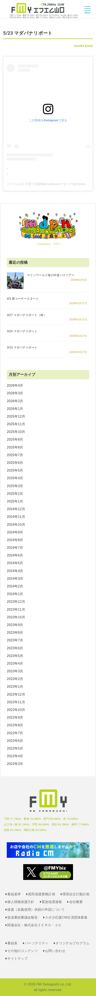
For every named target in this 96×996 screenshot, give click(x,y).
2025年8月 (15, 447)
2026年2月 (15, 401)
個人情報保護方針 (20, 902)
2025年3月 (15, 486)
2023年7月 (15, 640)
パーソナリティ (36, 943)
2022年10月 (16, 710)
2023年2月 (15, 679)
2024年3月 (15, 578)
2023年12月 (16, 601)
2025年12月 (16, 416)
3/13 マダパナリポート (22, 347)
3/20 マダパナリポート (22, 331)
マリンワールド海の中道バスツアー (50, 275)
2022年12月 (16, 694)
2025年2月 (15, 493)
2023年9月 (15, 625)
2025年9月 (15, 439)
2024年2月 (15, 586)
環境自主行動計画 (76, 894)
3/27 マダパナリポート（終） (26, 315)
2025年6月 (15, 462)
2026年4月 (15, 385)
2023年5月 (15, 656)
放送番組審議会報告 (22, 917)
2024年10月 (16, 524)
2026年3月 (15, 393)
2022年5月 (15, 748)
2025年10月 (16, 432)
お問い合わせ (55, 951)
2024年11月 (16, 516)
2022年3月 (15, 764)
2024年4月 (15, 571)
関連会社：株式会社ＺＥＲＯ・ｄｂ (34, 925)
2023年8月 (15, 632)
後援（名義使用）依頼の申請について (36, 909)
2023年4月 (15, 663)
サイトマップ (17, 958)
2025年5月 (15, 470)
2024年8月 (15, 540)
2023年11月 (16, 609)
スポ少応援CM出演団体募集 (66, 917)
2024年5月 (15, 563)
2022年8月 (15, 725)
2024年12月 (16, 509)
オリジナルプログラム (72, 943)
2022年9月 (15, 717)
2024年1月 (15, 594)
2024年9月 (15, 532)
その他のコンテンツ (22, 951)
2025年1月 (15, 501)
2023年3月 (15, 671)
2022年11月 (16, 702)
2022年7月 (15, 733)
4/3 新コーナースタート (23, 298)
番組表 (12, 943)
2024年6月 (15, 555)
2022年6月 (15, 740)
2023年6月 (15, 648)
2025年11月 (16, 424)
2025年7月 (15, 455)
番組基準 (14, 894)
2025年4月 (15, 478)
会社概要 (76, 902)
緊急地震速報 (52, 902)
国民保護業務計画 (41, 894)
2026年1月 (15, 408)
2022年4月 (15, 756)
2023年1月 (15, 686)
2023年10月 (16, 617)
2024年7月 (15, 547)
